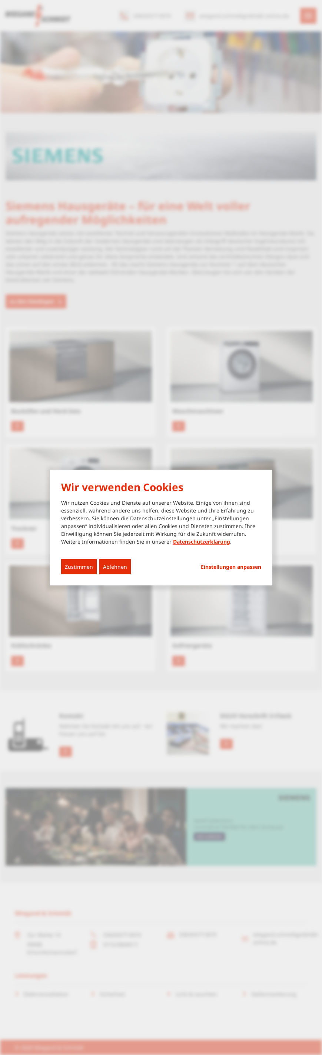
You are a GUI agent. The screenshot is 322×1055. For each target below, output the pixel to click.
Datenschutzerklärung (201, 541)
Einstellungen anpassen (231, 567)
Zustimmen (79, 566)
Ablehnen (115, 566)
